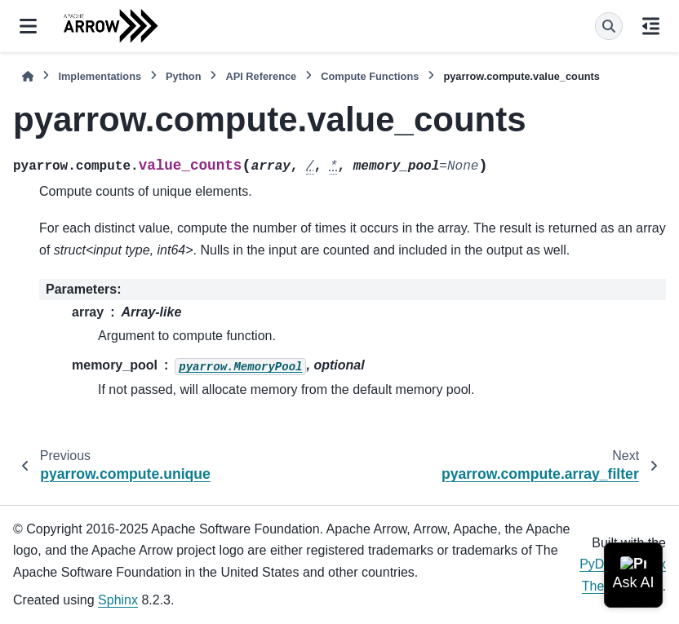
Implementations (99, 76)
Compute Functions (370, 76)
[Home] (27, 76)
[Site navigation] (28, 26)
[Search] (609, 26)
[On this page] (651, 26)
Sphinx (118, 600)
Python (183, 76)
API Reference (260, 76)
